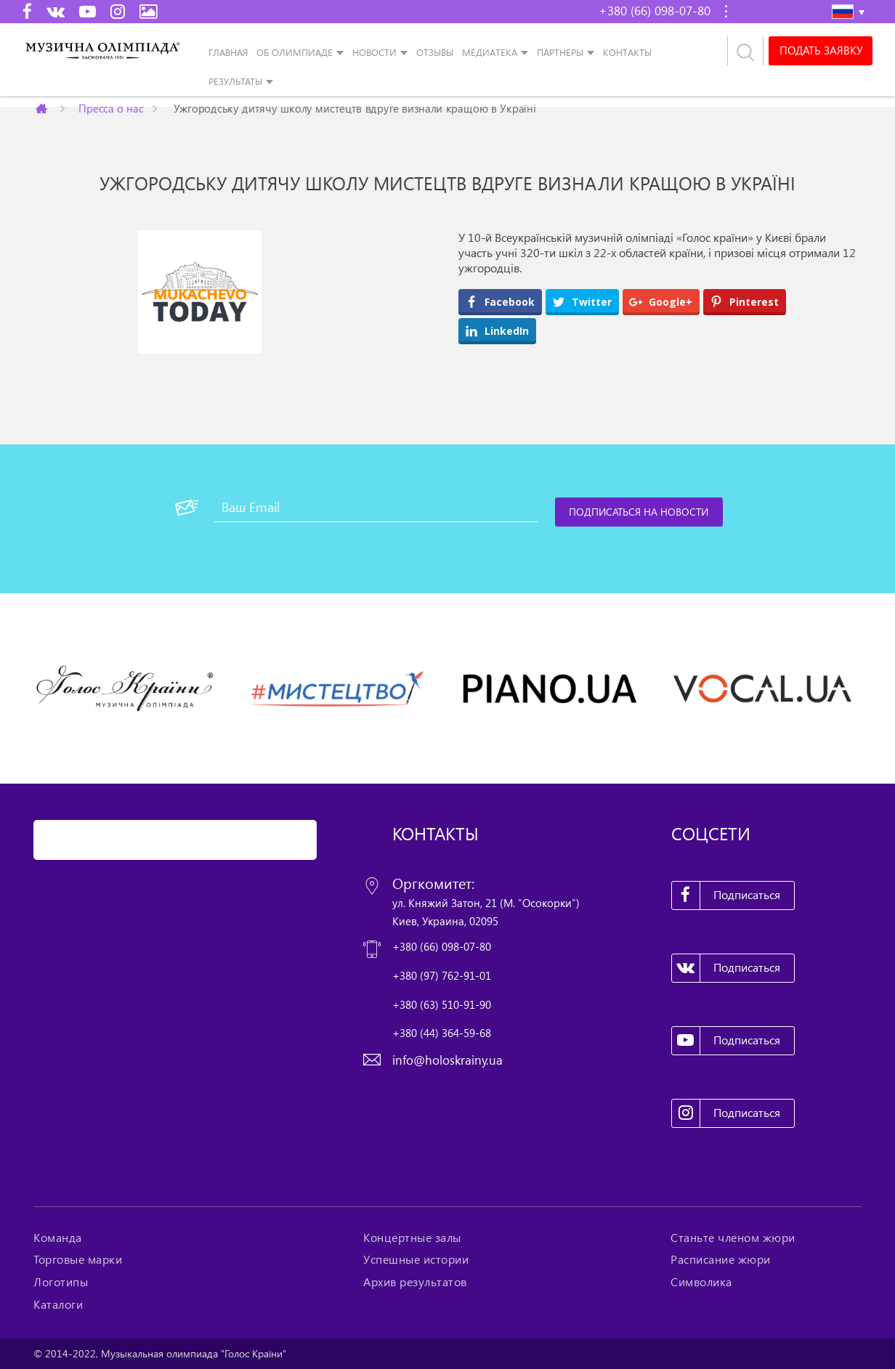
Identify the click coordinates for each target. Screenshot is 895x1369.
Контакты (627, 52)
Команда (57, 1238)
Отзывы (434, 52)
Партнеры (560, 52)
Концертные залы (412, 1238)
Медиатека (489, 52)
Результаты (235, 81)
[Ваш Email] (376, 507)
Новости (374, 52)
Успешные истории (416, 1259)
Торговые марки (77, 1259)
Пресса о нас (110, 107)
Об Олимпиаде (294, 52)
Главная (228, 52)
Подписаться (726, 895)
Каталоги (58, 1304)
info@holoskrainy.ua (447, 1060)
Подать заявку (820, 51)
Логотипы (60, 1282)
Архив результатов (415, 1282)
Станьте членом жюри (733, 1238)
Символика (701, 1282)
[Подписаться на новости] (639, 512)
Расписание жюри (721, 1259)
